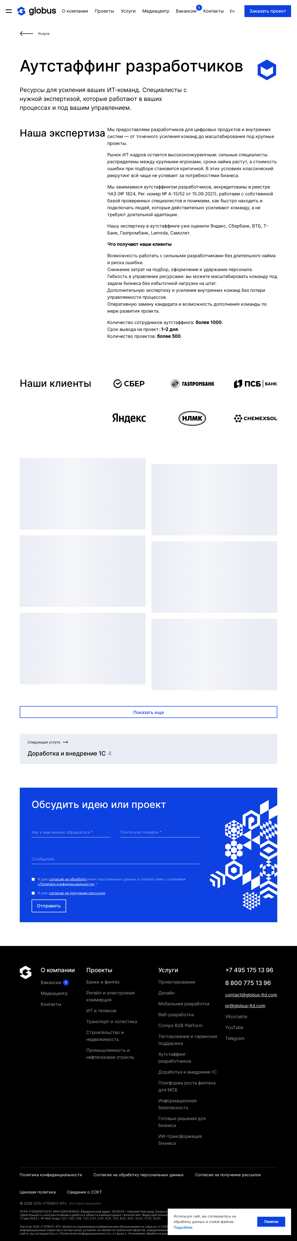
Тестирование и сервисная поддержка (187, 1040)
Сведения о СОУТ (84, 1192)
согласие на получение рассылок (77, 893)
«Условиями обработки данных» (151, 1233)
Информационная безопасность (177, 1104)
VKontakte (236, 1016)
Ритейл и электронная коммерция (110, 996)
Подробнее (183, 1227)
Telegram (235, 1038)
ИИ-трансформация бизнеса (180, 1140)
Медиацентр (54, 993)
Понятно (271, 1221)
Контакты (51, 1004)
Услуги (168, 970)
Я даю (71, 893)
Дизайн (166, 992)
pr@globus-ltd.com (245, 1005)
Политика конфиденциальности (51, 1174)
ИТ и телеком (101, 1010)
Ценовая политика (38, 1192)
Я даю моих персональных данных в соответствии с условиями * (112, 881)
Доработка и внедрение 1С (187, 1072)
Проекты (99, 970)
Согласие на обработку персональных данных (138, 1174)
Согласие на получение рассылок (228, 1174)
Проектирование (176, 982)
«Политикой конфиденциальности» (85, 1233)
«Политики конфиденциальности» (66, 884)
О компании (58, 970)
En (232, 11)
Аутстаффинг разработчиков (174, 1058)
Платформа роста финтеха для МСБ (187, 1086)
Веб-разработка (176, 1014)
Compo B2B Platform (180, 1025)
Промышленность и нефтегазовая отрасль (110, 1054)
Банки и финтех (103, 982)
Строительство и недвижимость (105, 1036)
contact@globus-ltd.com (251, 994)
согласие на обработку (68, 879)
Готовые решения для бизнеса (182, 1122)
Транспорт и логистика (111, 1021)
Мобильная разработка (183, 1003)
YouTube (234, 1027)
